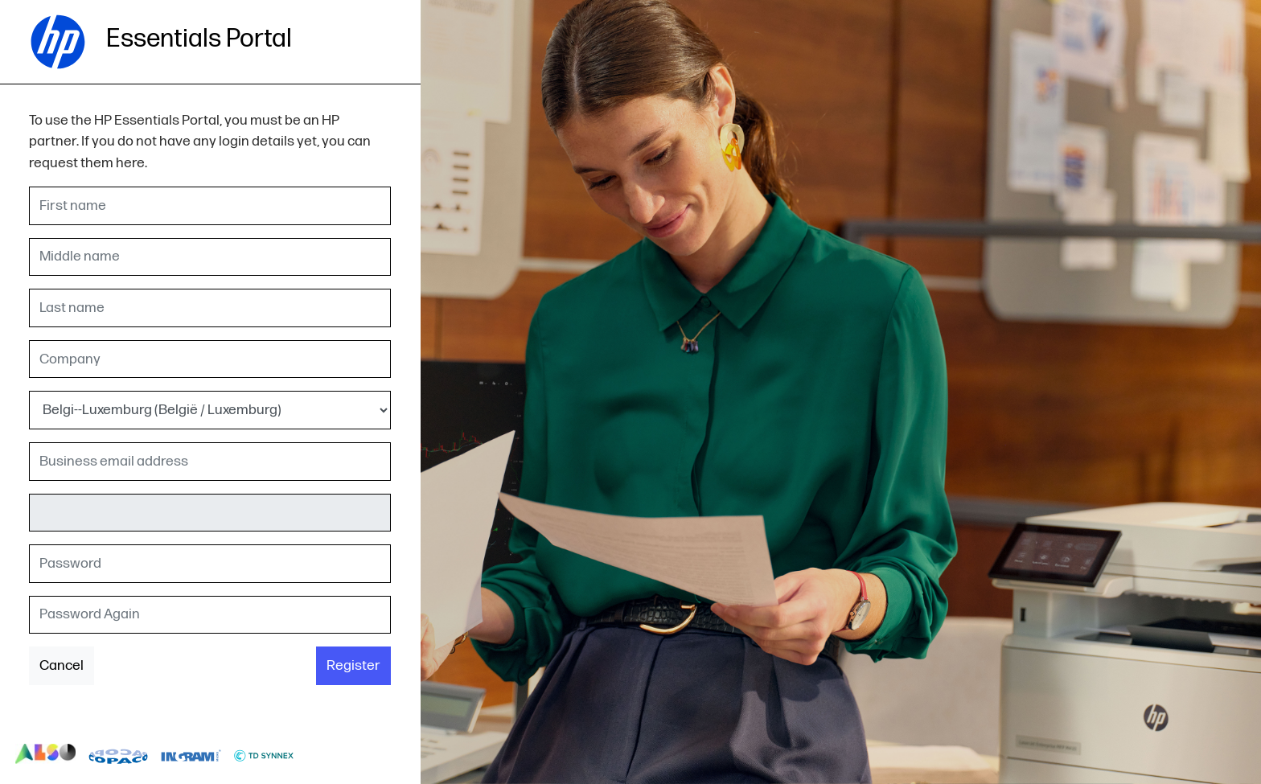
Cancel (61, 665)
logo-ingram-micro (191, 754)
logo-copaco (118, 754)
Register (353, 665)
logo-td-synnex (264, 754)
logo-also (45, 754)
